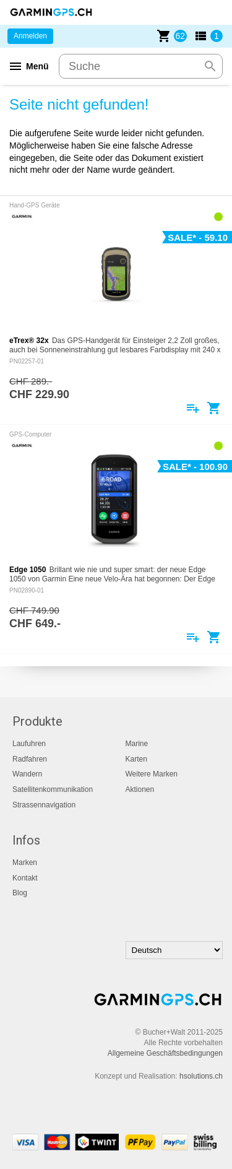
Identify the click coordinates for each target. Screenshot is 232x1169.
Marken (24, 862)
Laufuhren (29, 743)
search (210, 66)
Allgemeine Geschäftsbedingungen (165, 1053)
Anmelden (30, 36)
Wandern (27, 774)
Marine (137, 743)
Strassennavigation (43, 805)
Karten (136, 759)
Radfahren (29, 759)
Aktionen (140, 789)
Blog (19, 893)
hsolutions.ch (201, 1076)
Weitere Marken (152, 774)
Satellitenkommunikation (52, 789)
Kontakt (25, 878)
